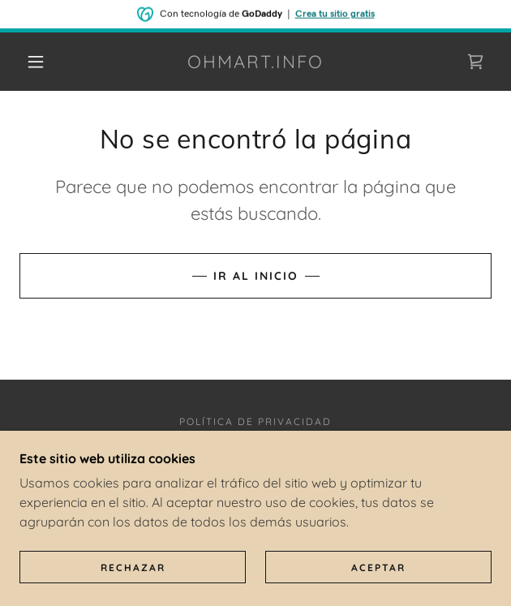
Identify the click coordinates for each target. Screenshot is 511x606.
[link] (255, 61)
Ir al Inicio (255, 276)
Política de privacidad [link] (255, 421)
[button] (43, 61)
